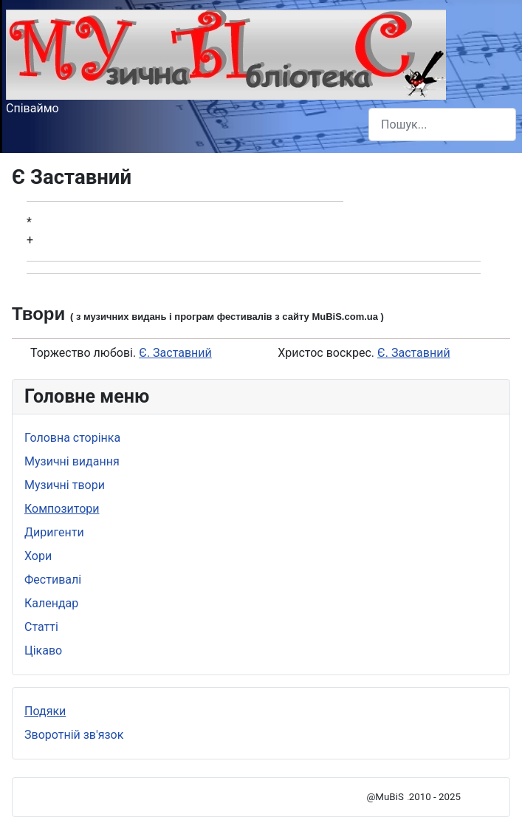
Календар (51, 603)
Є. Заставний (175, 353)
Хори (38, 556)
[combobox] (442, 124)
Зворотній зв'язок (73, 735)
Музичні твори (64, 485)
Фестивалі (52, 580)
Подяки (45, 711)
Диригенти (54, 532)
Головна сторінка (72, 438)
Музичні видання (72, 461)
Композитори (62, 509)
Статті (41, 627)
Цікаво (43, 650)
